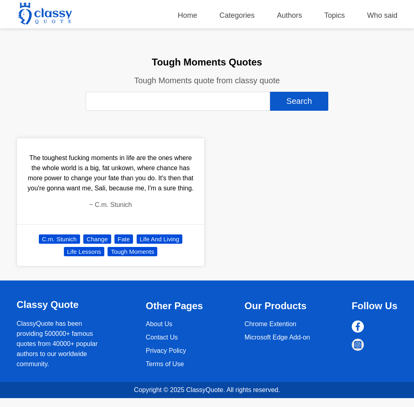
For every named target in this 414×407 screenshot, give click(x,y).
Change (97, 239)
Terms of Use (165, 364)
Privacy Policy (166, 350)
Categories (237, 15)
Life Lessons (84, 251)
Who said (382, 15)
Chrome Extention (270, 324)
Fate (124, 239)
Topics (334, 15)
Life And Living (160, 239)
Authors (289, 15)
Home (187, 15)
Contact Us (162, 337)
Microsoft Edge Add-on (277, 337)
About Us (159, 324)
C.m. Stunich (59, 239)
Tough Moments (132, 251)
